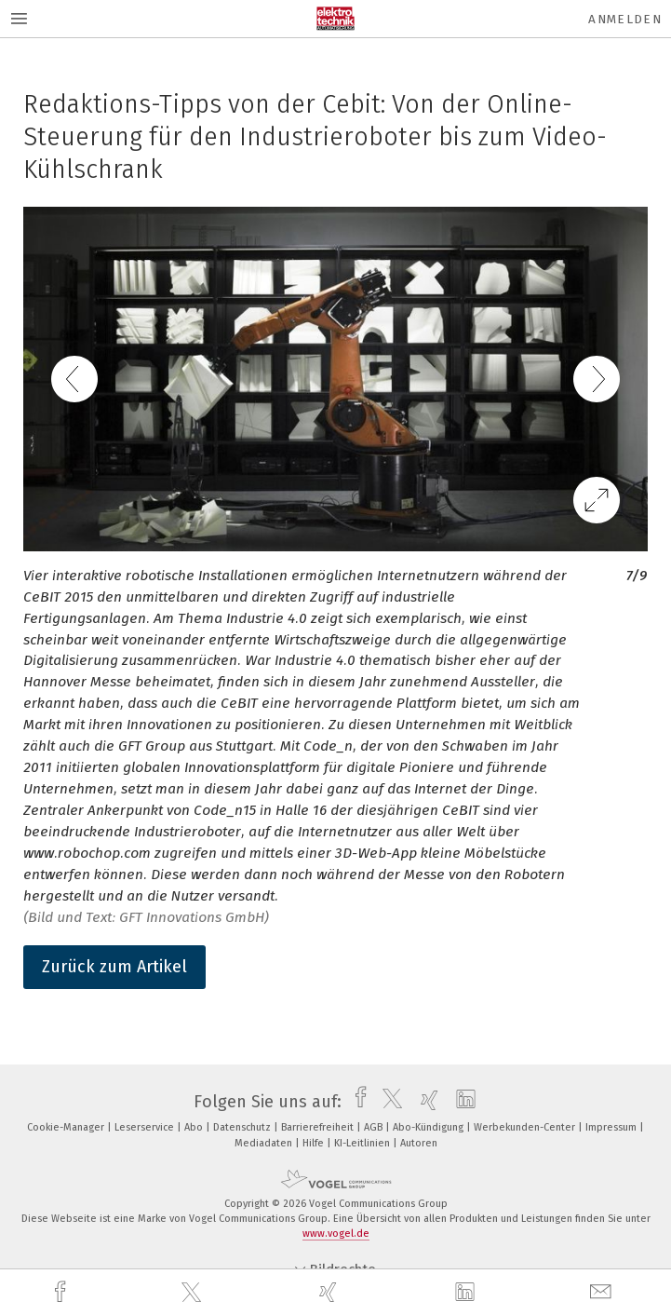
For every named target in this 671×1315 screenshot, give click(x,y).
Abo (195, 1127)
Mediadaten (265, 1143)
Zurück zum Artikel (114, 966)
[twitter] (193, 1293)
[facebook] (62, 1292)
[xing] (330, 1292)
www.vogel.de (335, 1233)
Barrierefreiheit (318, 1127)
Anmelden (625, 19)
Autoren (418, 1143)
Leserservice (145, 1127)
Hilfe (314, 1143)
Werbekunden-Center (526, 1127)
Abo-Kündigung (429, 1127)
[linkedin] (467, 1293)
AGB (374, 1127)
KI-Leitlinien (363, 1143)
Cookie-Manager (67, 1127)
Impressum (612, 1127)
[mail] (603, 1292)
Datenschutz (243, 1127)
